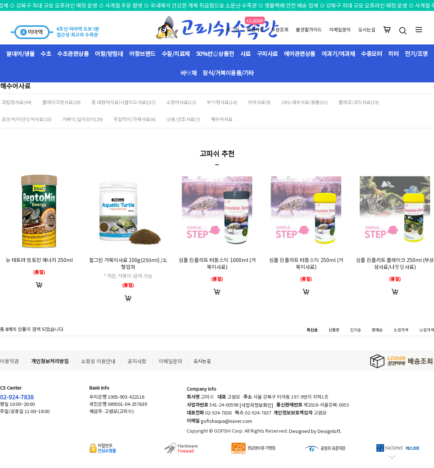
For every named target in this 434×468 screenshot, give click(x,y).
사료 (245, 53)
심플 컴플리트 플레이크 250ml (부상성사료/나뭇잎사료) (395, 263)
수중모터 (371, 53)
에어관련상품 (299, 53)
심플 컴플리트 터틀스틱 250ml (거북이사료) (306, 263)
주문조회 (280, 29)
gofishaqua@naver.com (226, 421)
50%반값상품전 (215, 53)
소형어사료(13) (181, 102)
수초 (46, 53)
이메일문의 (340, 29)
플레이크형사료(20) (61, 102)
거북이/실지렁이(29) (82, 119)
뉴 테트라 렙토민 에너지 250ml (39, 259)
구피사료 (267, 53)
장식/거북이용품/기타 (228, 72)
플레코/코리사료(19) (359, 102)
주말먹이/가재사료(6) (135, 119)
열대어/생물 (20, 53)
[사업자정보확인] (256, 405)
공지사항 (137, 361)
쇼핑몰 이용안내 (98, 361)
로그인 (232, 29)
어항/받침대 (109, 53)
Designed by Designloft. (315, 431)
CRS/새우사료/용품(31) (304, 102)
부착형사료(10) (222, 102)
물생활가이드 (309, 29)
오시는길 (366, 29)
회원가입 (255, 29)
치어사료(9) (259, 102)
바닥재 (188, 72)
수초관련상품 (73, 53)
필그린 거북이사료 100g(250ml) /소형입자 (128, 263)
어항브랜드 (142, 53)
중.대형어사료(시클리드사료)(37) (124, 102)
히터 (393, 53)
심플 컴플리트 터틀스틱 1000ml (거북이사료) (217, 263)
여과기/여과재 (338, 53)
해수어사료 (222, 119)
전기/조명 (416, 53)
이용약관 (9, 361)
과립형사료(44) (16, 102)
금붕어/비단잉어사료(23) (26, 119)
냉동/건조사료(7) (183, 119)
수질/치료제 (176, 53)
